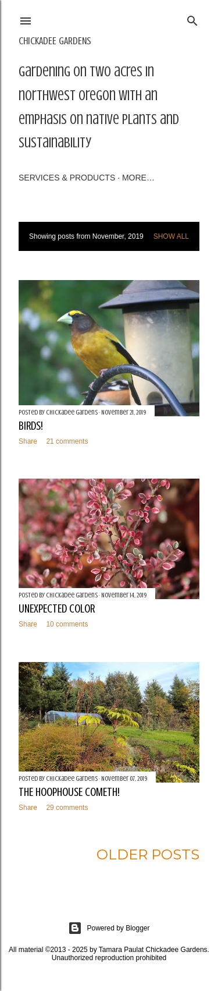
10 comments (67, 624)
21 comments (67, 441)
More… (138, 177)
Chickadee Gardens (55, 41)
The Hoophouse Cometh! (69, 792)
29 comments (67, 808)
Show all (171, 236)
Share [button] (28, 441)
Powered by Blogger (108, 928)
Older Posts (148, 854)
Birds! (31, 426)
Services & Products (67, 177)
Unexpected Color (57, 608)
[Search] (192, 19)
